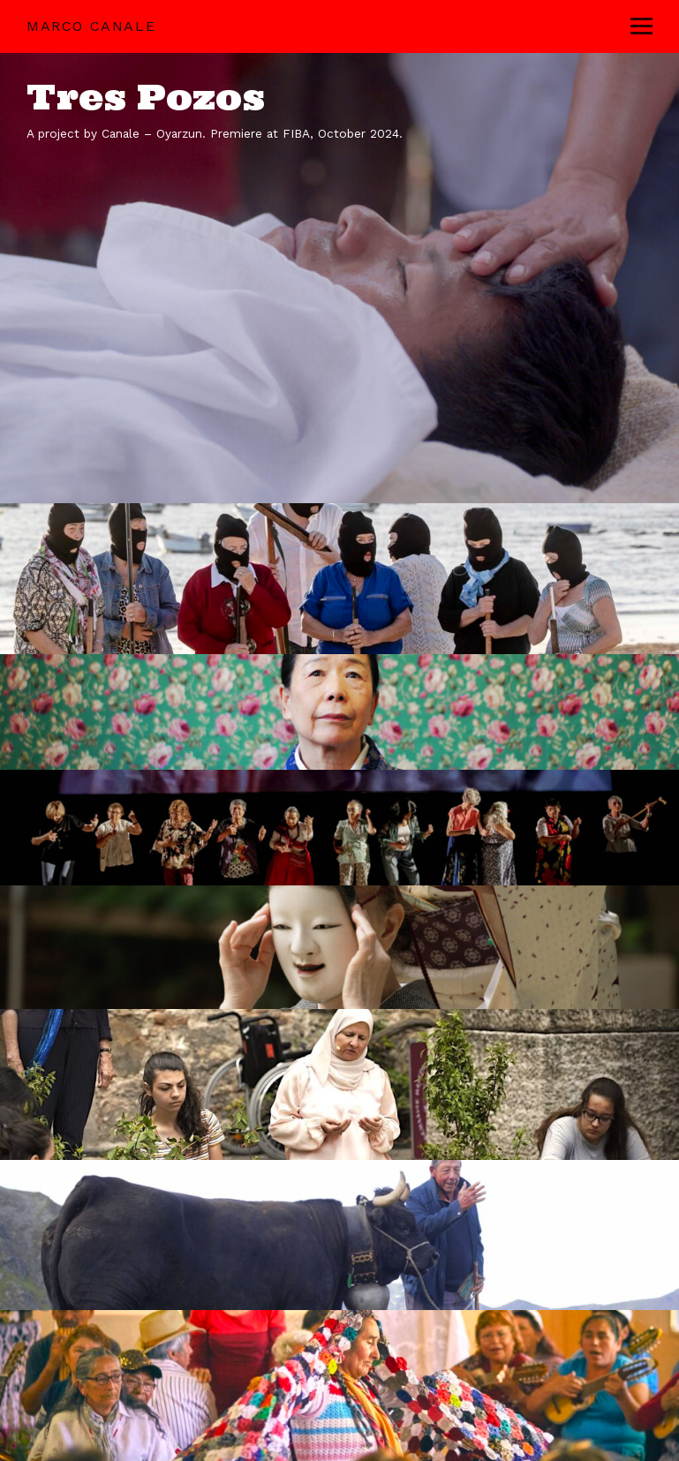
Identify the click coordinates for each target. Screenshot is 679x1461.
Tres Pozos (145, 96)
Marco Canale (90, 26)
